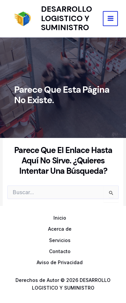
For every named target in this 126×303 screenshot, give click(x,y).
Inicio (59, 218)
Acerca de (60, 229)
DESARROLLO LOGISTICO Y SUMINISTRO (66, 18)
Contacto (60, 251)
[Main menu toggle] (110, 18)
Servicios (60, 240)
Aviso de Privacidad (60, 262)
